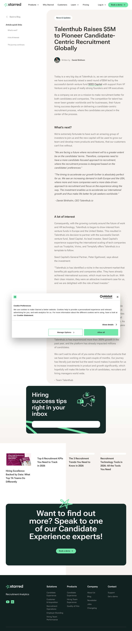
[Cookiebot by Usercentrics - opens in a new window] (101, 297)
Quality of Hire (73, 606)
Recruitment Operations (52, 607)
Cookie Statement (25, 315)
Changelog (92, 608)
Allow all (101, 332)
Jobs (89, 604)
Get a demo (113, 596)
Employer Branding (55, 613)
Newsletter (92, 600)
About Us (91, 592)
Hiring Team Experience (72, 600)
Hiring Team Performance (52, 618)
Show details (108, 325)
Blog (89, 596)
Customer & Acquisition (52, 600)
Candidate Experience (51, 594)
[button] (33, 4)
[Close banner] (117, 297)
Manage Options (65, 332)
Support (111, 592)
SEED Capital (95, 84)
